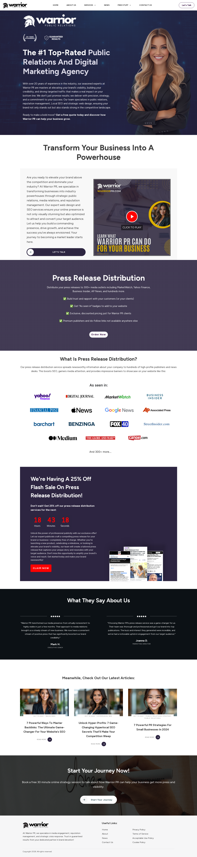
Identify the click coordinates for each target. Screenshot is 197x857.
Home (105, 829)
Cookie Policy (138, 842)
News (105, 838)
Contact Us (107, 842)
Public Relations (153, 718)
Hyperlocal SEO (104, 716)
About (105, 834)
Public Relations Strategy (158, 716)
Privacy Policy (138, 829)
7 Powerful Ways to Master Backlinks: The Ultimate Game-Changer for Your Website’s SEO (44, 727)
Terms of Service (140, 834)
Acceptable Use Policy (143, 838)
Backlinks (50, 716)
